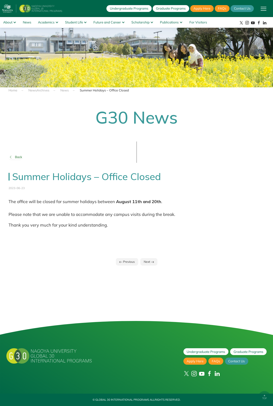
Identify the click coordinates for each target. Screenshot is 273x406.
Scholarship (140, 22)
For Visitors (198, 22)
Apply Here (201, 8)
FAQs (222, 8)
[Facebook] (259, 23)
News (27, 22)
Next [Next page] (149, 262)
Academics (46, 22)
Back (15, 157)
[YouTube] (253, 23)
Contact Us (242, 8)
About (7, 22)
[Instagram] (247, 23)
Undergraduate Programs (129, 8)
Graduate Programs (171, 8)
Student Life (74, 22)
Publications (169, 22)
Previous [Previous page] (127, 262)
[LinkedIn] (265, 23)
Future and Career (107, 22)
